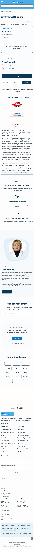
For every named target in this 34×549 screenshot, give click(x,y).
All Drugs (3, 446)
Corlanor (25, 364)
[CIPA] (17, 105)
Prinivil (16, 368)
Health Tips (4, 449)
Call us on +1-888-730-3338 (17, 343)
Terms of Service (15, 472)
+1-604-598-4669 (5, 510)
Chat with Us (17, 338)
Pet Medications (5, 440)
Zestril (26, 381)
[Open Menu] (2, 2)
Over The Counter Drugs (8, 443)
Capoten (25, 377)
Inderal (17, 372)
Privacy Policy (21, 446)
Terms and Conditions (23, 449)
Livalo (8, 368)
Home (3, 11)
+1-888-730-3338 (5, 503)
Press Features (21, 432)
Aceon (16, 377)
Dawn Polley (20, 429)
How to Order (4, 438)
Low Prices (20, 443)
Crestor (25, 372)
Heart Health (8, 11)
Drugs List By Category (7, 432)
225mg (17, 76)
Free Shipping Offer (22, 440)
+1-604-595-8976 (5, 514)
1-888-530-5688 (5, 506)
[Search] (31, 6)
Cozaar (8, 377)
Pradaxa (18, 381)
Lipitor (7, 364)
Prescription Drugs (6, 429)
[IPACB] (17, 124)
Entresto (25, 368)
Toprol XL (8, 381)
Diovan (8, 372)
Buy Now (26, 82)
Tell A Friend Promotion (23, 435)
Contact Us (20, 451)
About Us (3, 435)
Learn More (8, 292)
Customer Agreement (23, 438)
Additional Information (17, 313)
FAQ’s (2, 451)
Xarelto (16, 364)
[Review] (17, 114)
